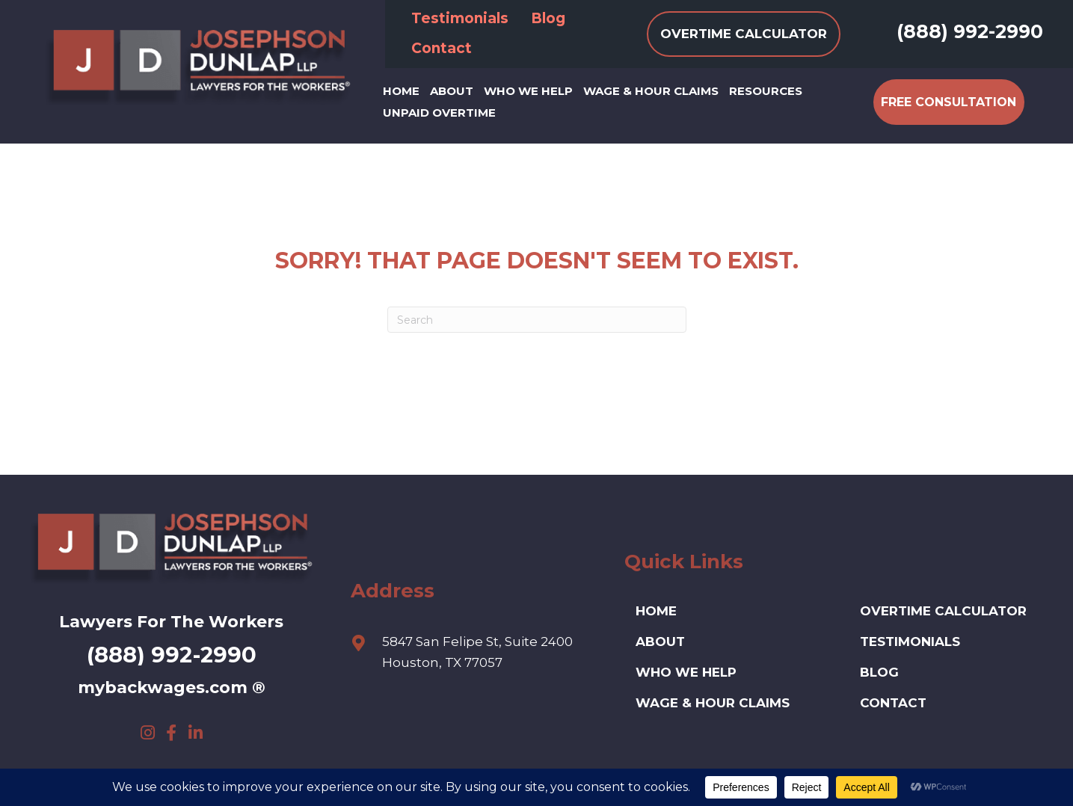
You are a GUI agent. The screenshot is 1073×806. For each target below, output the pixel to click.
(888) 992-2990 (970, 31)
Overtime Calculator (943, 610)
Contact (893, 702)
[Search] (536, 320)
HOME (656, 610)
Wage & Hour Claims (713, 702)
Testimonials (910, 641)
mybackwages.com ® (171, 687)
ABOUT (660, 641)
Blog (879, 672)
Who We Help (686, 672)
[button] (147, 733)
